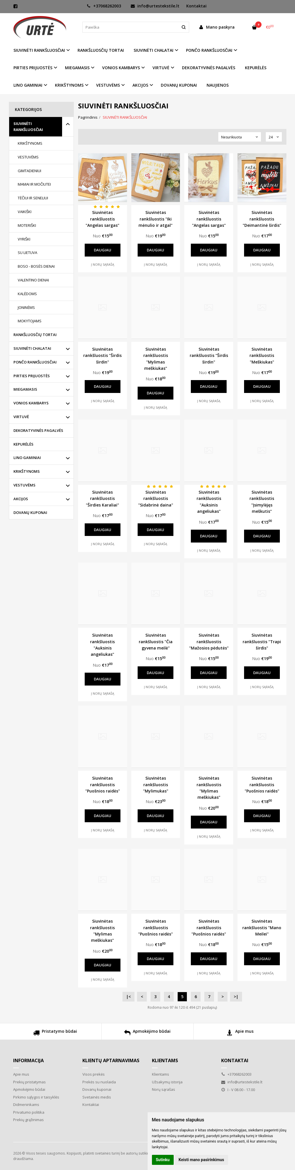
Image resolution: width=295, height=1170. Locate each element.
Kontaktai (196, 6)
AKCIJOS (20, 498)
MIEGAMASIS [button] (77, 67)
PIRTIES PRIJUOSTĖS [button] (32, 67)
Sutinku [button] (163, 1159)
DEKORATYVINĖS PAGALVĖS (208, 67)
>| (236, 996)
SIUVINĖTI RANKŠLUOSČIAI (28, 126)
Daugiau (102, 250)
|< (128, 996)
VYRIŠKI (24, 239)
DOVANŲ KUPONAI (179, 85)
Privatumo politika (28, 1112)
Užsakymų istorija (167, 1081)
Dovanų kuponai (96, 1089)
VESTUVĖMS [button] (108, 85)
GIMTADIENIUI (29, 170)
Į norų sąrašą (102, 264)
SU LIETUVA (27, 252)
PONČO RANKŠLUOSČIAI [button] (209, 50)
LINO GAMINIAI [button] (27, 85)
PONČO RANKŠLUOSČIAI (35, 362)
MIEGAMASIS (25, 389)
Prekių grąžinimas (28, 1119)
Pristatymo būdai (55, 1033)
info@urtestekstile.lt (155, 6)
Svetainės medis (96, 1097)
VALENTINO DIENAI (33, 280)
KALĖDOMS (27, 293)
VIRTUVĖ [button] (161, 67)
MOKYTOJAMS (29, 320)
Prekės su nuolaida (99, 1081)
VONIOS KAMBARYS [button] (121, 67)
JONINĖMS (26, 307)
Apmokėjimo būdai (147, 1033)
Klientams (165, 1060)
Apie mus (240, 1033)
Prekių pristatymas (29, 1081)
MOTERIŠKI (27, 225)
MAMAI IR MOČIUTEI (34, 184)
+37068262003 (104, 6)
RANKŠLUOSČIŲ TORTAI (101, 50)
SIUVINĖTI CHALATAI (32, 348)
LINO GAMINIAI (27, 457)
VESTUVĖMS (28, 157)
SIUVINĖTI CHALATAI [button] (153, 50)
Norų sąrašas (163, 1089)
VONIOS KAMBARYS (31, 403)
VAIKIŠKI (24, 211)
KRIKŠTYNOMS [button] (69, 85)
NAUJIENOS (218, 85)
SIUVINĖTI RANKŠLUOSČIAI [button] (39, 50)
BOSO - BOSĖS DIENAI (36, 266)
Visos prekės (93, 1074)
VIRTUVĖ (21, 416)
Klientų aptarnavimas (110, 1060)
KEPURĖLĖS (255, 67)
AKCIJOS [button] (140, 85)
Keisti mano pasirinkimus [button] (201, 1159)
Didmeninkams (26, 1104)
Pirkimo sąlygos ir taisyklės (36, 1097)
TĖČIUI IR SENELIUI (33, 197)
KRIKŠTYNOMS (30, 143)
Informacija (28, 1060)
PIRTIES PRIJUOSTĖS (31, 375)
